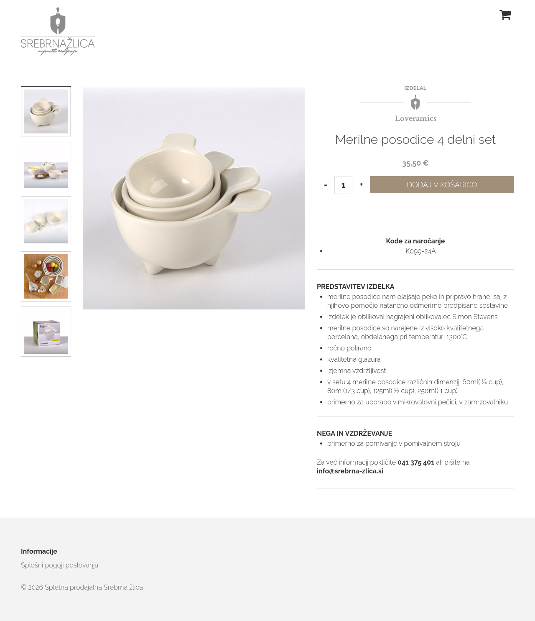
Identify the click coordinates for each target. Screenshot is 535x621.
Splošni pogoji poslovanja (59, 565)
